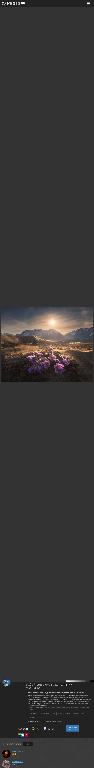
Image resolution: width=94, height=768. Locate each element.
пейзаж (31, 717)
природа (76, 713)
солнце (67, 713)
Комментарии (13, 744)
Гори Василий (17, 762)
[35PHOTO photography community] (13, 3)
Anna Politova (33, 688)
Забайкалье (45, 713)
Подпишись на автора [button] (72, 728)
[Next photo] (91, 334)
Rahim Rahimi (17, 751)
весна (60, 713)
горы (53, 713)
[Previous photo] (3, 334)
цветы (84, 713)
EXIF (28, 744)
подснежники (33, 713)
